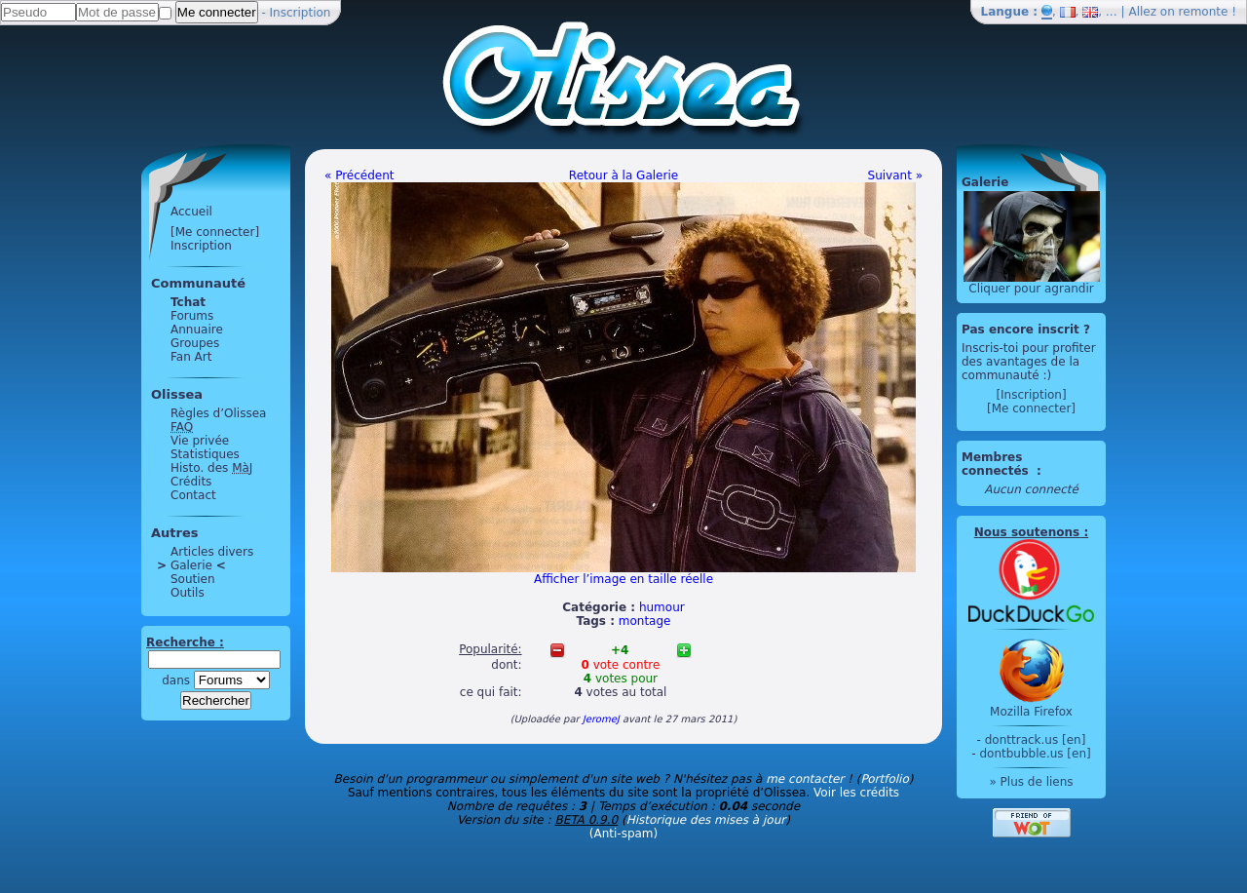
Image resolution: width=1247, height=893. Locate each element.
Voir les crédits (856, 792)
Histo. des (211, 468)
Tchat (188, 302)
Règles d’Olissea (218, 413)
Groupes (194, 343)
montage (645, 621)
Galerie (191, 565)
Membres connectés (997, 464)
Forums (191, 316)
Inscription (300, 12)
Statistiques (205, 454)
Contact (193, 495)
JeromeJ (601, 719)
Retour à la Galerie (623, 175)
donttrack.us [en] (1035, 740)
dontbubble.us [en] (1034, 753)
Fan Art (190, 357)
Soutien (192, 579)
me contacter (805, 779)
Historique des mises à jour (706, 820)
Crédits (190, 481)
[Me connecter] (214, 232)
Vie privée (199, 440)
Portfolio (884, 779)
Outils (187, 593)
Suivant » (895, 175)
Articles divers (211, 552)
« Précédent (359, 175)
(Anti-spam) (623, 833)
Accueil (191, 211)
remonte (1203, 12)
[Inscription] (1031, 395)
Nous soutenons (1026, 532)
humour (662, 607)
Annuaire (196, 329)
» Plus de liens (1031, 782)
